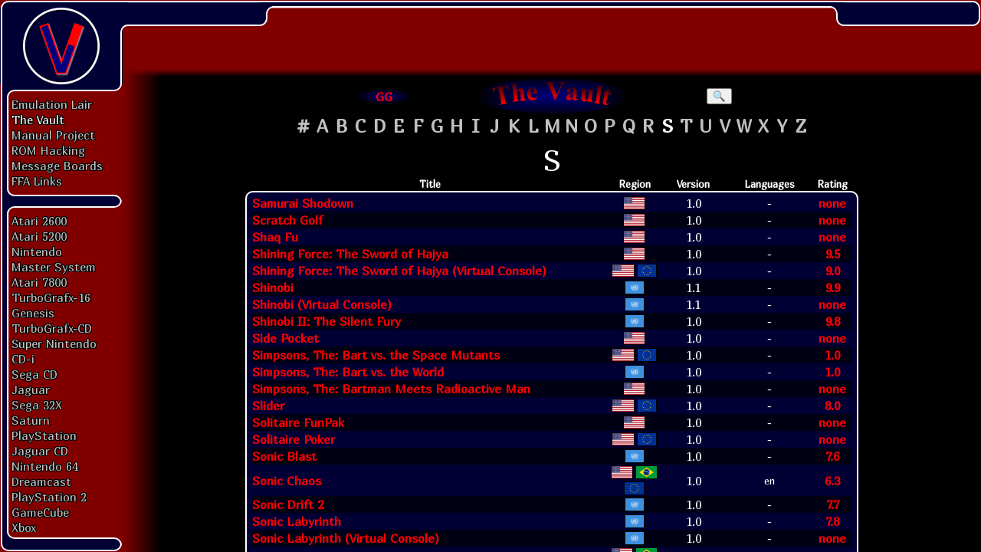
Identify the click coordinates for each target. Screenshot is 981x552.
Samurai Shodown (302, 203)
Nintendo (36, 251)
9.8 (832, 321)
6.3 (832, 480)
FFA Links (36, 181)
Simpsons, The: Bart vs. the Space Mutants (376, 355)
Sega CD (34, 374)
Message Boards (57, 165)
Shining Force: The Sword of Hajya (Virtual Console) (399, 270)
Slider (268, 405)
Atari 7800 (39, 282)
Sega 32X (36, 405)
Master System (53, 267)
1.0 (832, 355)
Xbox (23, 527)
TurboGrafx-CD (51, 328)
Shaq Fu (275, 237)
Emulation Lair (51, 104)
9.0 (832, 270)
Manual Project (53, 135)
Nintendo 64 (44, 466)
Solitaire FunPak (298, 422)
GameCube (40, 512)
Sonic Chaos (286, 480)
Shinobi (273, 287)
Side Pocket (285, 338)
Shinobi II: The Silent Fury (326, 321)
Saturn (30, 420)
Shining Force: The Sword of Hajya (350, 253)
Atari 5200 (39, 236)
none (832, 203)
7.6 (832, 456)
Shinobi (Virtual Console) (322, 304)
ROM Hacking (48, 150)
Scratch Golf (287, 220)
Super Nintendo (54, 343)
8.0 (832, 405)
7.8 (832, 521)
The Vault (37, 120)
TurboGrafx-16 (50, 297)
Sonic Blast (284, 456)
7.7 (832, 504)
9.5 (832, 253)
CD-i (22, 359)
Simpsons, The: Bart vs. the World (348, 372)
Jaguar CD (39, 451)
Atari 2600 (39, 221)
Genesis (32, 313)
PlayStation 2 (49, 497)
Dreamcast (41, 481)
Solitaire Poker (293, 439)
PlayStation (44, 435)
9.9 (832, 287)
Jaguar (30, 389)
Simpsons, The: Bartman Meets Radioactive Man (391, 388)
